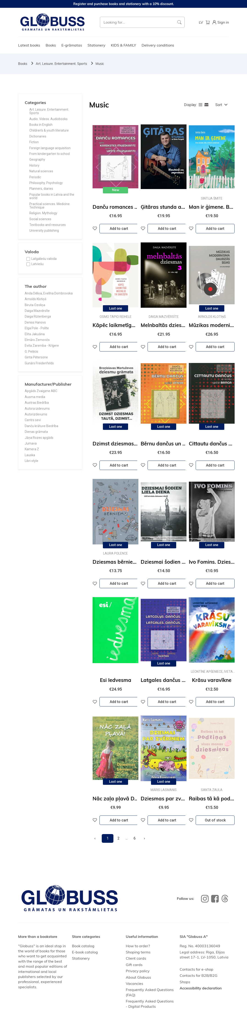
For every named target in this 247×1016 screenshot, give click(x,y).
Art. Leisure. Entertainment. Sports (61, 64)
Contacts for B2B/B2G (198, 975)
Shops (185, 982)
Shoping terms (138, 952)
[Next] (144, 838)
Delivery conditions (158, 45)
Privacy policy (138, 971)
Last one (115, 308)
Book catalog (83, 946)
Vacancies (134, 983)
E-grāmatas (71, 45)
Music (100, 64)
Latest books (29, 45)
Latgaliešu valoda (44, 259)
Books (51, 45)
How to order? (138, 946)
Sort (218, 105)
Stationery (96, 45)
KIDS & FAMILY (123, 45)
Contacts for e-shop (196, 969)
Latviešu (37, 264)
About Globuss (138, 977)
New (115, 190)
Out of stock (215, 820)
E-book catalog (85, 952)
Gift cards (134, 964)
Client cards (136, 958)
